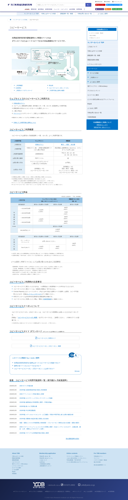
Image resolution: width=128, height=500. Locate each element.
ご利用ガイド (94, 77)
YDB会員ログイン (19, 103)
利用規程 (14, 473)
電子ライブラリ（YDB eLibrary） (98, 86)
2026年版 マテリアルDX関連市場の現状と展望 (34, 433)
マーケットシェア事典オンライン (75, 456)
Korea (107, 1)
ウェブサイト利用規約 (35, 491)
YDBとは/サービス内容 (48, 13)
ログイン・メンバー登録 (114, 5)
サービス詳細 (94, 73)
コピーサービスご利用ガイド (45, 338)
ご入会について (92, 46)
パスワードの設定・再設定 (96, 33)
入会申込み (42, 462)
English (98, 1)
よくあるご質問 (103, 13)
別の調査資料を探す (72, 438)
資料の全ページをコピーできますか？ (27, 366)
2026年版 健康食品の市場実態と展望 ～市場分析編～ (36, 402)
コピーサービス (92, 68)
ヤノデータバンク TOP (31, 13)
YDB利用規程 (47, 299)
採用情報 (79, 9)
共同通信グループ (100, 491)
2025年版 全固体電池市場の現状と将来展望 (33, 390)
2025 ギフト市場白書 (26, 386)
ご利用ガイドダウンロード (24, 90)
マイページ (99, 9)
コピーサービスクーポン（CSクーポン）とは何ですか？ (34, 369)
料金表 (51, 85)
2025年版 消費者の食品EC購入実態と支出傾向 (34, 418)
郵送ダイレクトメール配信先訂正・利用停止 (57, 491)
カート (108, 9)
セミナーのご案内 (93, 95)
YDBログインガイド (95, 37)
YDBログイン (39, 144)
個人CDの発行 (97, 462)
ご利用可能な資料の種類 (56, 90)
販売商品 (41, 9)
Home (27, 9)
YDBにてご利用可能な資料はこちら (25, 122)
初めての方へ (100, 5)
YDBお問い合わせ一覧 (85, 13)
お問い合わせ (117, 9)
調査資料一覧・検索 (66, 13)
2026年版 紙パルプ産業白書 (28, 406)
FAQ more (77, 371)
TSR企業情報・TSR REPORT (74, 460)
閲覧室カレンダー (102, 125)
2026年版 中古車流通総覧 (28, 410)
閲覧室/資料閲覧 (16, 458)
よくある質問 (15, 469)
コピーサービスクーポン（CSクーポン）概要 (45, 346)
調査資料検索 (15, 460)
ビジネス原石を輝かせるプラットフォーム (101, 99)
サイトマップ (117, 1)
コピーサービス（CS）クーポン (59, 88)
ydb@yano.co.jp (88, 485)
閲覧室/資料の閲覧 (93, 60)
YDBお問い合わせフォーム (45, 458)
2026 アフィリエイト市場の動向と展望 (32, 394)
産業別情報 (48, 9)
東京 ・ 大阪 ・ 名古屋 (68, 144)
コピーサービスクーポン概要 (27, 317)
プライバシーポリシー (20, 491)
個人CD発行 (93, 35)
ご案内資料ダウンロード (45, 465)
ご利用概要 (19, 85)
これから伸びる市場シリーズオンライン (76, 458)
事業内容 (33, 9)
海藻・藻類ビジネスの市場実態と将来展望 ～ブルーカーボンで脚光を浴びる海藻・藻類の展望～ (50, 423)
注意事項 (18, 88)
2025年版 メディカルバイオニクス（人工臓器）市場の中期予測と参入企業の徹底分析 (46, 414)
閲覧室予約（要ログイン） (102, 127)
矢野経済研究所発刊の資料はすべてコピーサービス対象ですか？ (37, 363)
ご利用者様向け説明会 (44, 464)
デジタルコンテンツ (94, 90)
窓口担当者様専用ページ (100, 465)
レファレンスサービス (35, 294)
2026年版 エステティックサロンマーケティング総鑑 (36, 398)
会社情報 (72, 9)
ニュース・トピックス (61, 9)
